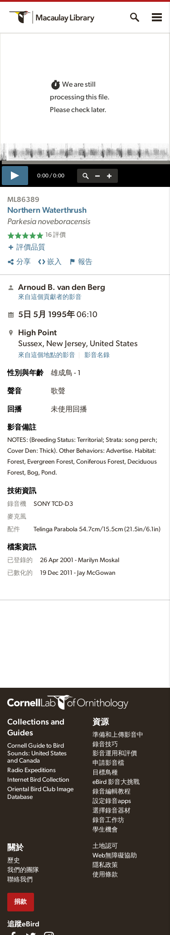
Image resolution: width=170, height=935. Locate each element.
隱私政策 (105, 865)
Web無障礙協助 (114, 855)
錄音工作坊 (108, 820)
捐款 (20, 901)
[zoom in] (109, 176)
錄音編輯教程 (111, 791)
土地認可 (105, 846)
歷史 (13, 860)
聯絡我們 (20, 879)
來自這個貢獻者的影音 (50, 297)
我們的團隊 (23, 870)
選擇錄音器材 (111, 811)
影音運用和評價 (114, 753)
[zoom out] (97, 176)
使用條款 (105, 874)
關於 (15, 848)
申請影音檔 (108, 763)
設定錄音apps (111, 801)
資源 (100, 722)
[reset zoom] (86, 176)
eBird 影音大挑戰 (116, 782)
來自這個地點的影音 (46, 355)
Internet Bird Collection (38, 780)
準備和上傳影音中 (117, 735)
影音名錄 (97, 355)
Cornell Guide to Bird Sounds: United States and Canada (37, 753)
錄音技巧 (105, 744)
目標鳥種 (105, 772)
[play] (15, 175)
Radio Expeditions (31, 770)
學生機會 (105, 830)
